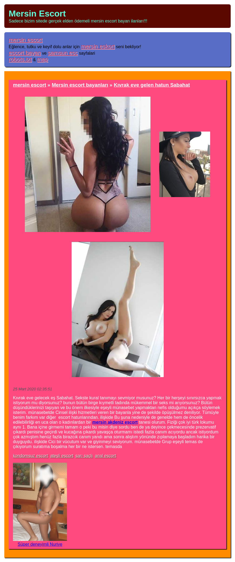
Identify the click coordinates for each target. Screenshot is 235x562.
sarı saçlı (84, 455)
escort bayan (25, 53)
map (42, 59)
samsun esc (63, 53)
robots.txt (20, 59)
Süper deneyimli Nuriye (40, 544)
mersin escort (25, 40)
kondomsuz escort (30, 455)
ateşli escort (61, 455)
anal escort (105, 455)
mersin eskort (98, 46)
